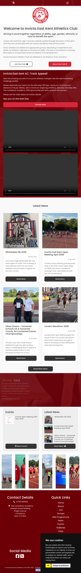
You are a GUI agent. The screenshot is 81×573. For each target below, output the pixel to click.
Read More (21, 279)
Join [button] (61, 510)
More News (60, 446)
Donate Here (40, 104)
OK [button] (48, 565)
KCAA (55, 57)
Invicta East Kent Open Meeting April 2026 (63, 427)
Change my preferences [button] (61, 565)
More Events (21, 446)
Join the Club (21, 64)
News (60, 520)
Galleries (60, 527)
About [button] (61, 506)
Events (60, 524)
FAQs (60, 531)
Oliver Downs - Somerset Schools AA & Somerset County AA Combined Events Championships (64, 438)
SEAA (64, 57)
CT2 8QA (22, 516)
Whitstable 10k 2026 (62, 417)
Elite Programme (60, 517)
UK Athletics (48, 57)
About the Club (60, 64)
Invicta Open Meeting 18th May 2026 (26, 418)
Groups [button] (60, 513)
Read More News (40, 369)
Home (61, 502)
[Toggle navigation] (67, 3)
